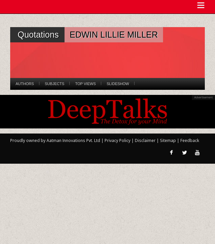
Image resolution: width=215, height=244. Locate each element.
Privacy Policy (118, 140)
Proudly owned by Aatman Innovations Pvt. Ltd (55, 140)
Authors (25, 84)
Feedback (189, 140)
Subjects (54, 84)
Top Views (85, 84)
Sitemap (168, 140)
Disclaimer (145, 140)
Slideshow (118, 84)
